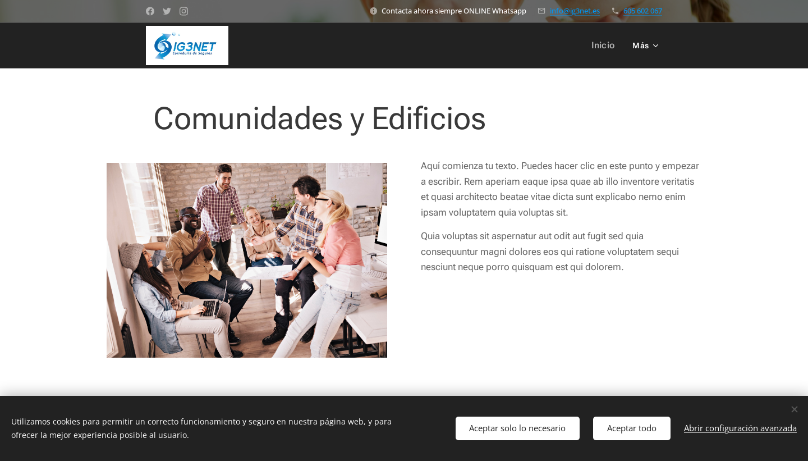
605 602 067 (642, 11)
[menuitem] (606, 45)
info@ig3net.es (575, 11)
